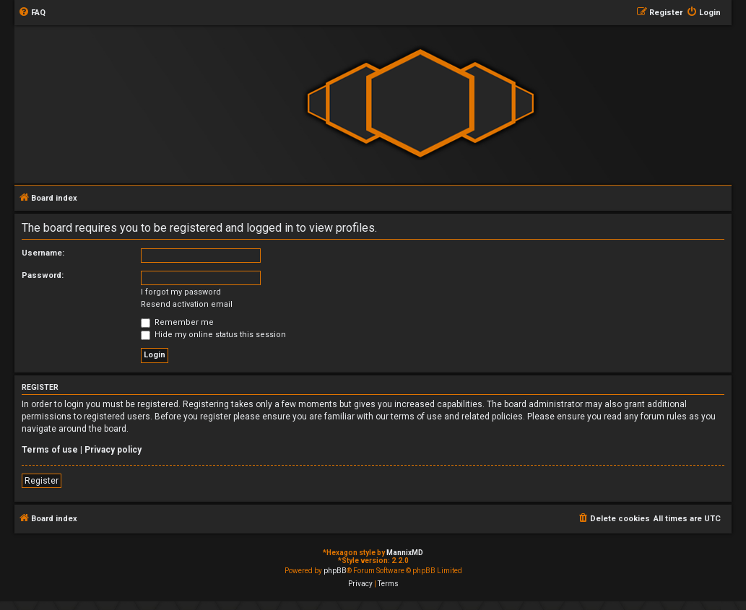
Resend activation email (187, 304)
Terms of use (50, 450)
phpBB (335, 571)
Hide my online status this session (213, 334)
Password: (43, 275)
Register (41, 481)
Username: (43, 253)
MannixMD (404, 553)
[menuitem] (31, 13)
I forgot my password (181, 292)
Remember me (177, 322)
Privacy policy (113, 450)
